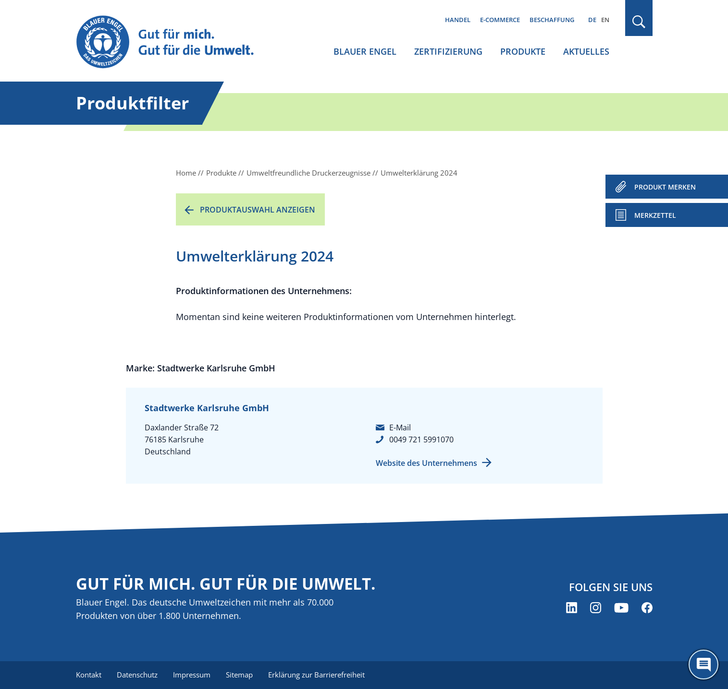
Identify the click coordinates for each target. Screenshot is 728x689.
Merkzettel (655, 215)
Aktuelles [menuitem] (586, 51)
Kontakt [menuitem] (88, 674)
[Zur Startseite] (174, 42)
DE (592, 19)
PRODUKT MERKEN (665, 186)
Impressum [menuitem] (191, 674)
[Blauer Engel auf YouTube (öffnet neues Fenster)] (621, 607)
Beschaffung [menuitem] (552, 19)
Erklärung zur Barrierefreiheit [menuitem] (316, 674)
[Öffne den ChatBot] (703, 664)
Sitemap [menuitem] (239, 674)
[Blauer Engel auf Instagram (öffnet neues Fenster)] (595, 607)
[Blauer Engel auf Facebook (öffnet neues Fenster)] (647, 607)
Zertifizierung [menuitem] (448, 51)
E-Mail (400, 427)
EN (605, 19)
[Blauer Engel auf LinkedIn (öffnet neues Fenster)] (571, 607)
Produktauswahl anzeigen (257, 209)
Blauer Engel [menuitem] (364, 51)
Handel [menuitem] (457, 19)
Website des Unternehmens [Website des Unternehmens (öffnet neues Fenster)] (426, 463)
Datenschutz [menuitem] (137, 674)
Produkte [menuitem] (522, 51)
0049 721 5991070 (421, 439)
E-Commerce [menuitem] (500, 19)
